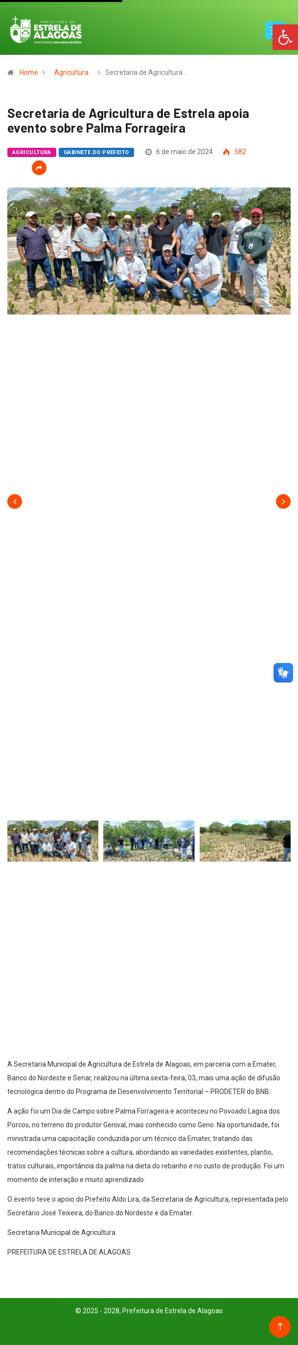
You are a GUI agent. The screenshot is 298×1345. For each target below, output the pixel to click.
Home (29, 72)
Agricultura (71, 72)
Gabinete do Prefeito (96, 152)
